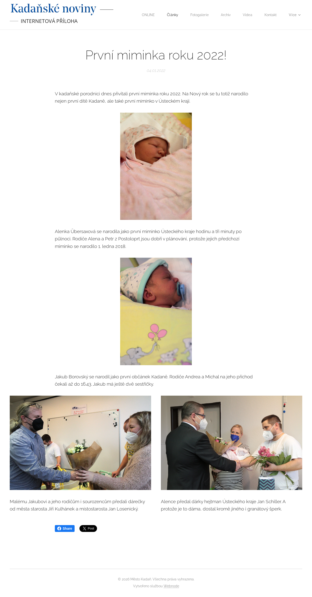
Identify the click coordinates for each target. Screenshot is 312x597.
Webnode (171, 586)
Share (64, 528)
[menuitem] (145, 15)
